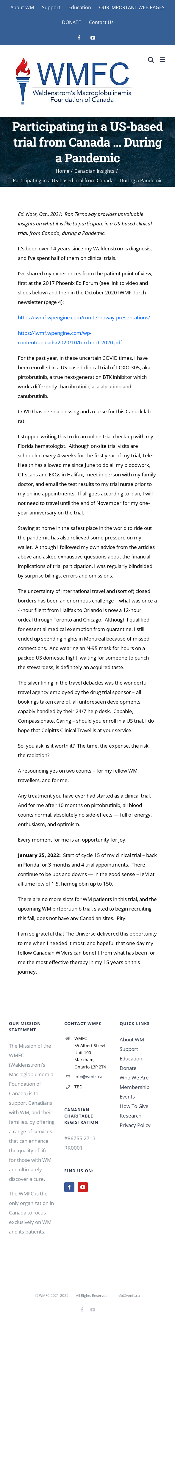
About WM (132, 1039)
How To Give (134, 1106)
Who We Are (134, 1077)
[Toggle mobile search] (151, 60)
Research (130, 1115)
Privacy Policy (135, 1125)
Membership (134, 1087)
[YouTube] (83, 1187)
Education (131, 1058)
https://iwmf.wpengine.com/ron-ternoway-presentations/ (84, 317)
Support (129, 1049)
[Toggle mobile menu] (163, 60)
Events (127, 1096)
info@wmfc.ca (88, 1076)
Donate (128, 1068)
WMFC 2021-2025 (53, 1295)
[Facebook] (69, 1187)
